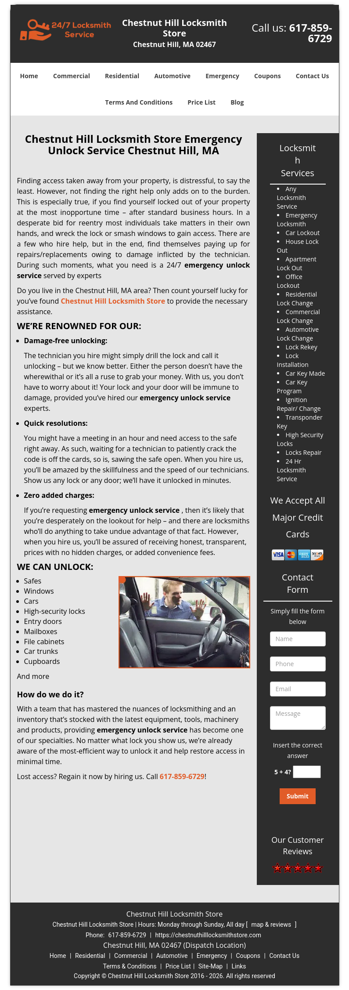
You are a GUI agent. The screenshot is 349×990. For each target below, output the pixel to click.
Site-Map (210, 966)
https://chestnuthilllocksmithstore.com (208, 935)
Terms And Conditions (139, 102)
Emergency (222, 76)
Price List (201, 102)
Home (29, 76)
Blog (237, 102)
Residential (122, 76)
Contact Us (312, 76)
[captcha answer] (307, 771)
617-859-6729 (310, 32)
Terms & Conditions (130, 966)
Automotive (172, 76)
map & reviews (272, 924)
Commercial (71, 76)
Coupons (267, 76)
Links (238, 966)
